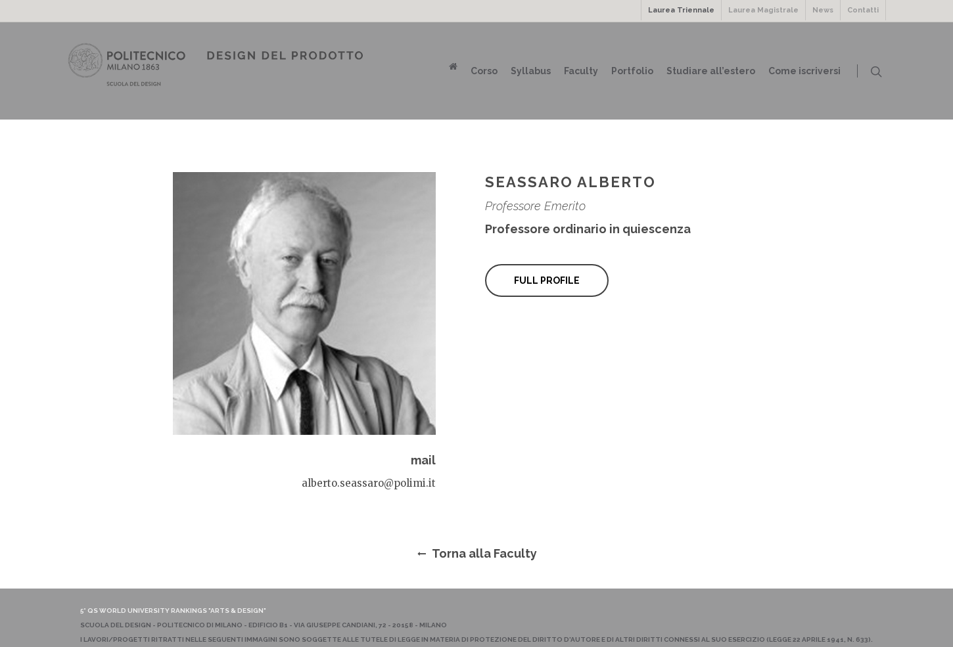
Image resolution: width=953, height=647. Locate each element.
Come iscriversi (804, 71)
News (822, 10)
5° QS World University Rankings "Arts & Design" (173, 610)
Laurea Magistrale (763, 10)
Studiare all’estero (710, 71)
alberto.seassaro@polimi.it (369, 483)
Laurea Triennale (681, 10)
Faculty (581, 71)
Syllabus (531, 71)
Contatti (863, 10)
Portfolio (632, 71)
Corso (484, 71)
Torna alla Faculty (477, 553)
